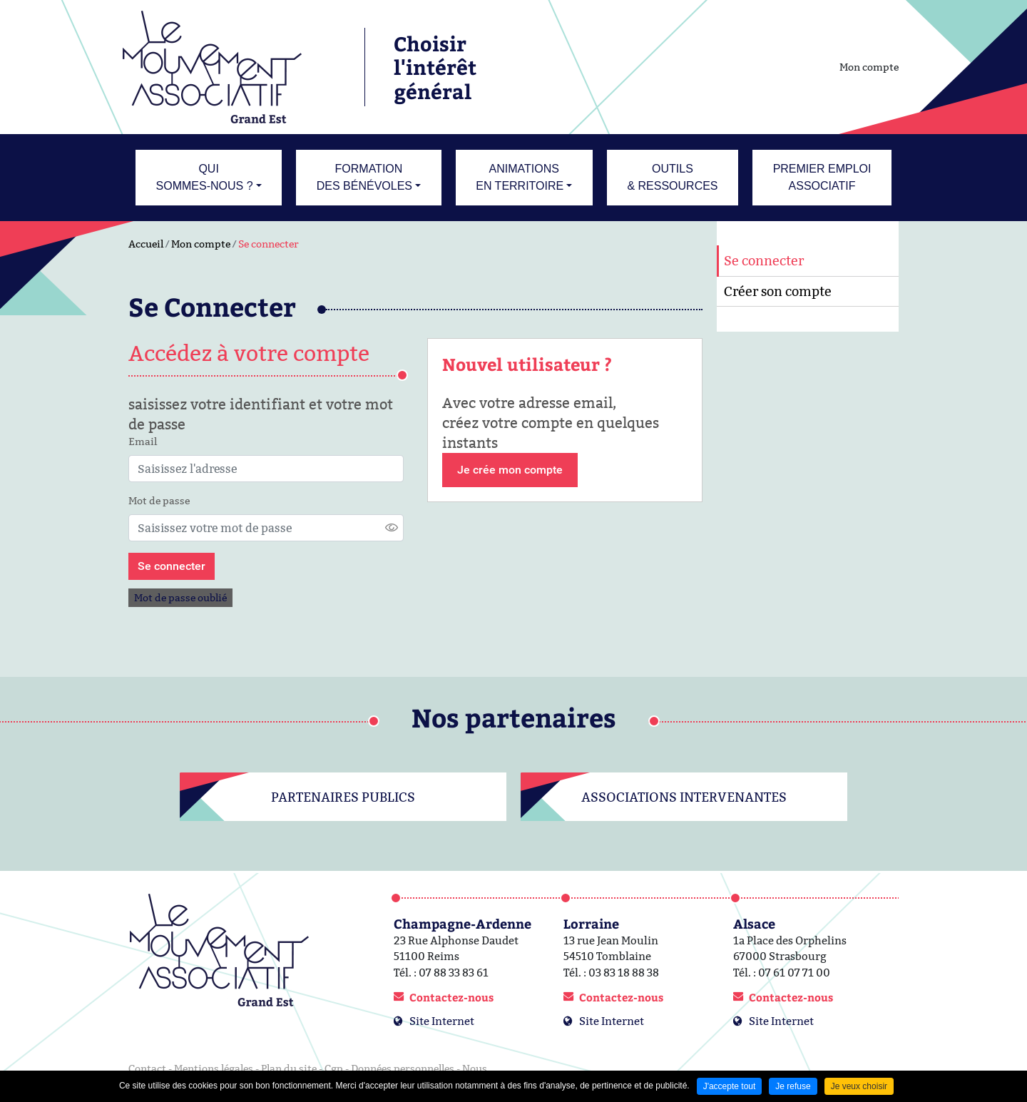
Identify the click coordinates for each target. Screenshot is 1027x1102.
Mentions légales (213, 1068)
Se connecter (268, 244)
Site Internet (441, 1021)
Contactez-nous (451, 997)
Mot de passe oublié (180, 597)
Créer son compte (778, 291)
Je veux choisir (859, 1086)
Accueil (145, 244)
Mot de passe (159, 500)
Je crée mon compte (510, 469)
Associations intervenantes (684, 797)
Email (142, 441)
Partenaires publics (343, 797)
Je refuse (792, 1086)
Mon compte (869, 67)
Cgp (334, 1068)
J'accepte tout (729, 1086)
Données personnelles (402, 1068)
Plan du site (289, 1068)
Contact (147, 1068)
